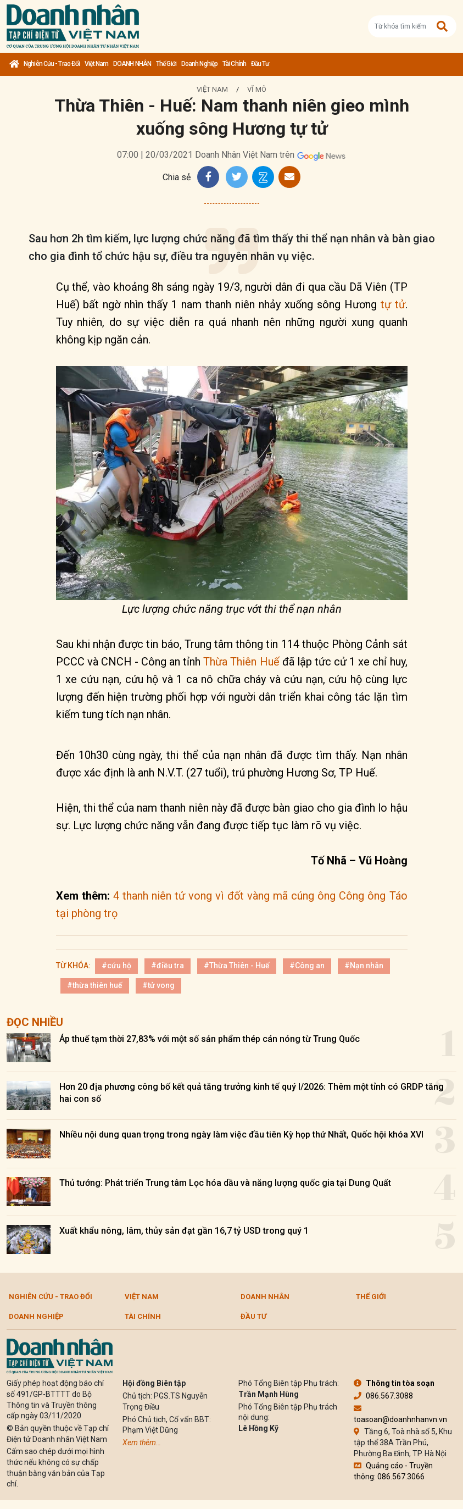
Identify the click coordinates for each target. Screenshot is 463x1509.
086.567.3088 (383, 1395)
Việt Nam (96, 64)
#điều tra (167, 965)
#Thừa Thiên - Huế (237, 965)
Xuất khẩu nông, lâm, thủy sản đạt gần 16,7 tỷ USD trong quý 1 (184, 1230)
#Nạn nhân (363, 965)
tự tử (393, 304)
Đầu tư (260, 64)
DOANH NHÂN (132, 64)
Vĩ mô (256, 89)
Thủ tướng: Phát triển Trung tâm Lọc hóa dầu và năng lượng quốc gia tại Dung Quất (225, 1183)
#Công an (307, 965)
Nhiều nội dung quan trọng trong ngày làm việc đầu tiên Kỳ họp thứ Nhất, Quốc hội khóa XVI (241, 1134)
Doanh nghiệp (199, 64)
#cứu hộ (116, 965)
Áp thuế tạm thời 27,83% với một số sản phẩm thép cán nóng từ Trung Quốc (209, 1039)
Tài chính (234, 64)
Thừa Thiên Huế (241, 661)
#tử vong (158, 985)
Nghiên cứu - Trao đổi (52, 64)
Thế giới (166, 64)
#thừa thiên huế (94, 985)
